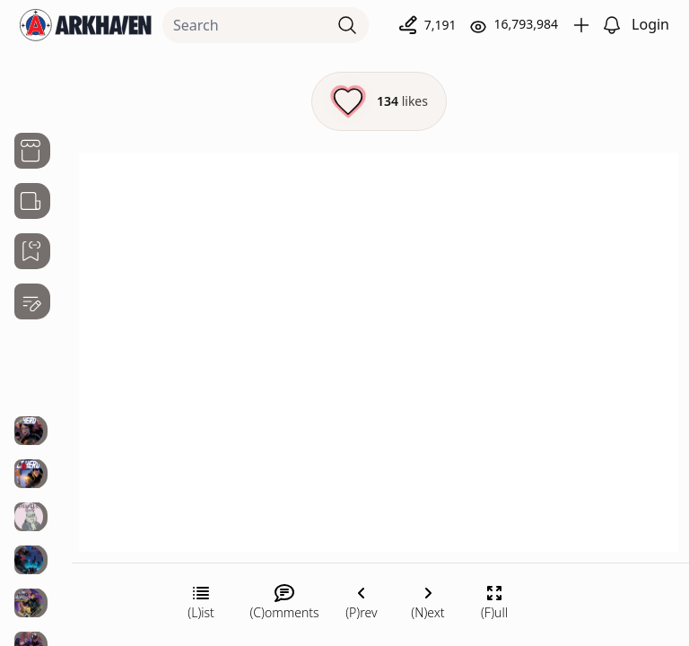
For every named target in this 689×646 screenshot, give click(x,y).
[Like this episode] (379, 101)
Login (650, 24)
